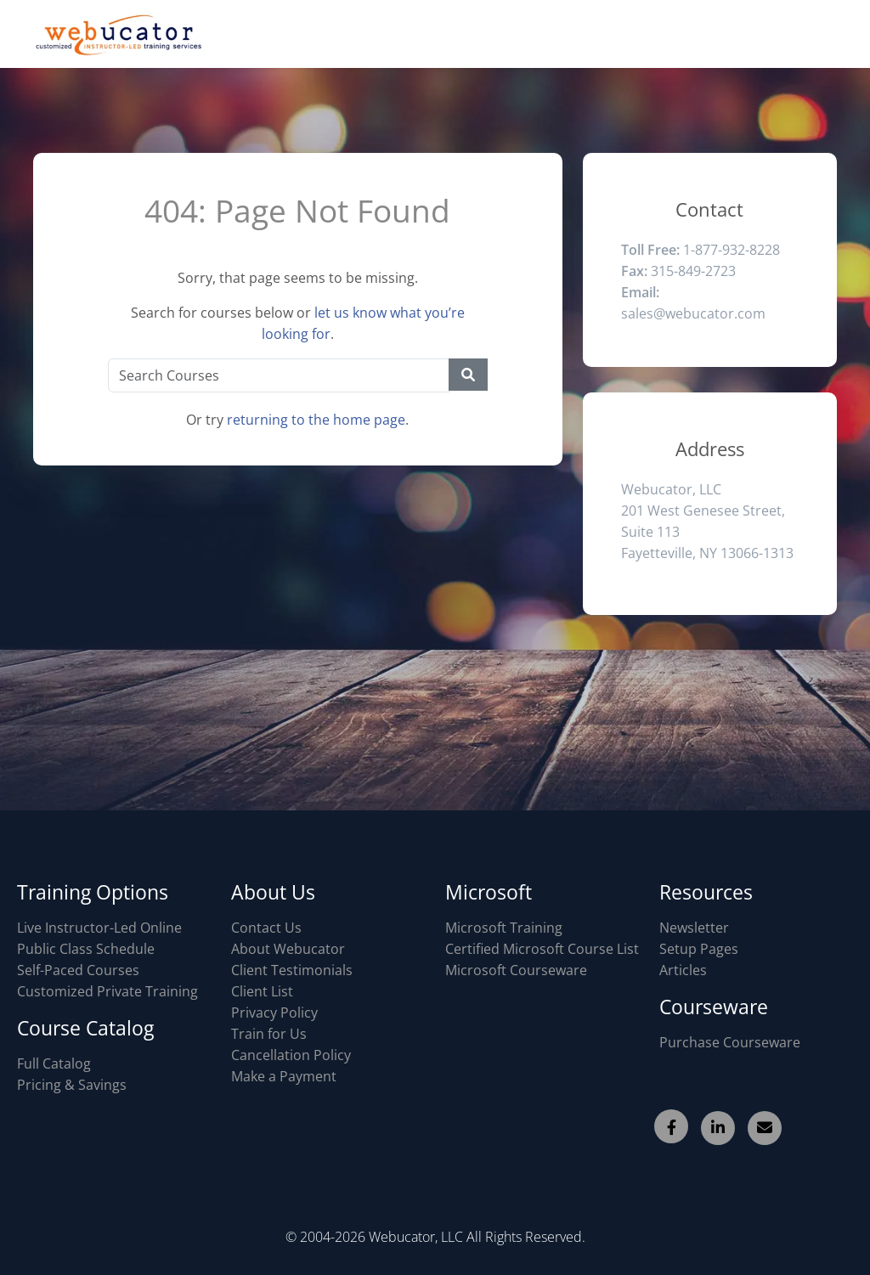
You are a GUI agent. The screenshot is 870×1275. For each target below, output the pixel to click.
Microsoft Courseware (516, 970)
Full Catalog (54, 1063)
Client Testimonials (292, 970)
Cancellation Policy (291, 1055)
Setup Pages (698, 948)
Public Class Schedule (86, 948)
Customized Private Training (107, 991)
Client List (262, 991)
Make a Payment (283, 1076)
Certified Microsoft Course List (542, 948)
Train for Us (269, 1033)
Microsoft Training (503, 927)
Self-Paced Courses (78, 970)
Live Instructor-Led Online (99, 927)
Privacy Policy (274, 1012)
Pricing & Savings (72, 1084)
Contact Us (266, 927)
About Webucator (288, 948)
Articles (683, 970)
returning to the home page (316, 419)
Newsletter (694, 927)
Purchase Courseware (729, 1042)
